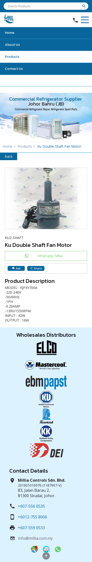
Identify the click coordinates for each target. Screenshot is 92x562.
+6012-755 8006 (32, 517)
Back (9, 156)
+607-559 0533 (31, 527)
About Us (12, 44)
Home (9, 32)
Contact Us (14, 68)
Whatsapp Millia (50, 255)
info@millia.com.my (35, 538)
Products (12, 56)
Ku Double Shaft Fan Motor (59, 146)
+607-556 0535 (31, 506)
